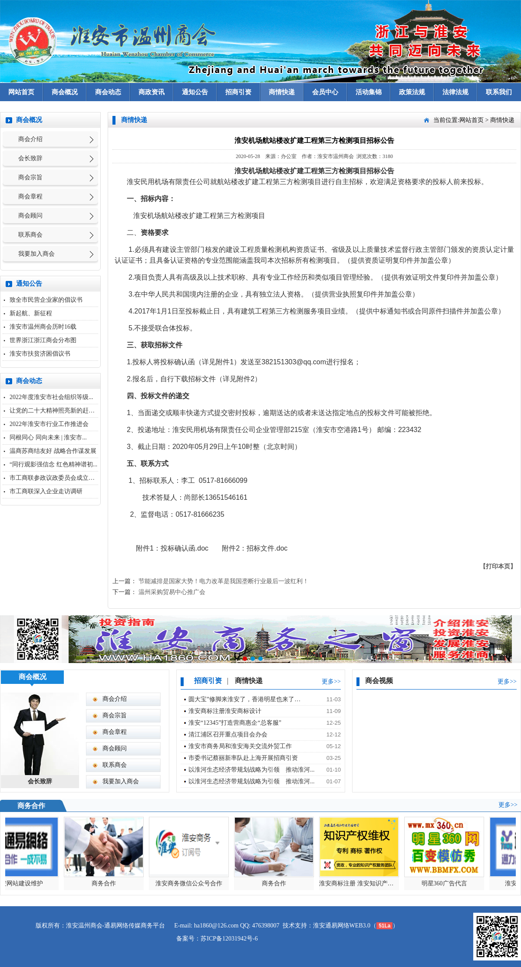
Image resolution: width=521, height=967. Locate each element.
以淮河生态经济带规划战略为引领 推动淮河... (251, 769)
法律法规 (455, 92)
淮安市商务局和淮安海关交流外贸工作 (240, 746)
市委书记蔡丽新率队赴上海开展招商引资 (243, 758)
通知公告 (195, 92)
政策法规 (412, 92)
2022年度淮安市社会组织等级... (51, 397)
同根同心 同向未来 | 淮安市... (48, 437)
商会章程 (30, 196)
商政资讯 (151, 92)
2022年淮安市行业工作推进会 (49, 424)
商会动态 (108, 92)
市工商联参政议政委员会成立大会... (58, 478)
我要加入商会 (36, 254)
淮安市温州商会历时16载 (43, 326)
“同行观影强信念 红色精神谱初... (53, 464)
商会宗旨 (30, 177)
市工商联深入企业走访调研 (46, 491)
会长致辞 (30, 158)
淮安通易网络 (331, 925)
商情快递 (282, 92)
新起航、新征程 (31, 313)
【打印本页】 (498, 566)
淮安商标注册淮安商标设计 (224, 711)
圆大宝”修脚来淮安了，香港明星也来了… (244, 699)
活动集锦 (369, 92)
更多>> (331, 681)
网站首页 (21, 92)
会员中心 (325, 92)
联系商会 (30, 234)
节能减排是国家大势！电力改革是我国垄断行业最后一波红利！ (223, 581)
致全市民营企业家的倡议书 (46, 300)
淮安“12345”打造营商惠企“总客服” (234, 722)
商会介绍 (30, 139)
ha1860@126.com (216, 925)
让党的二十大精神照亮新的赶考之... (58, 410)
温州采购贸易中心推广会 (171, 592)
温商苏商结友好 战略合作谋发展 (53, 451)
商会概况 (65, 92)
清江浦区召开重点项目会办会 (227, 734)
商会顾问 (30, 215)
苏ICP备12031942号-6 (229, 938)
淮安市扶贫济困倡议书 (40, 353)
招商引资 (238, 92)
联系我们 (499, 92)
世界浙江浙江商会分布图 (43, 340)
